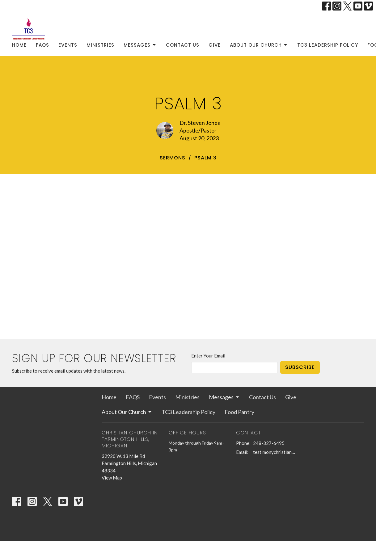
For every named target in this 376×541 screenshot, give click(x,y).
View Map (112, 477)
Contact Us (182, 45)
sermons (172, 157)
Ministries (100, 45)
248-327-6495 (269, 443)
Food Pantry (239, 411)
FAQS (42, 45)
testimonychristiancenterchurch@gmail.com (275, 452)
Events (67, 45)
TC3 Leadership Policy (327, 45)
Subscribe (300, 367)
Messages (140, 45)
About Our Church (259, 45)
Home (19, 45)
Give (215, 45)
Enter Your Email (208, 355)
